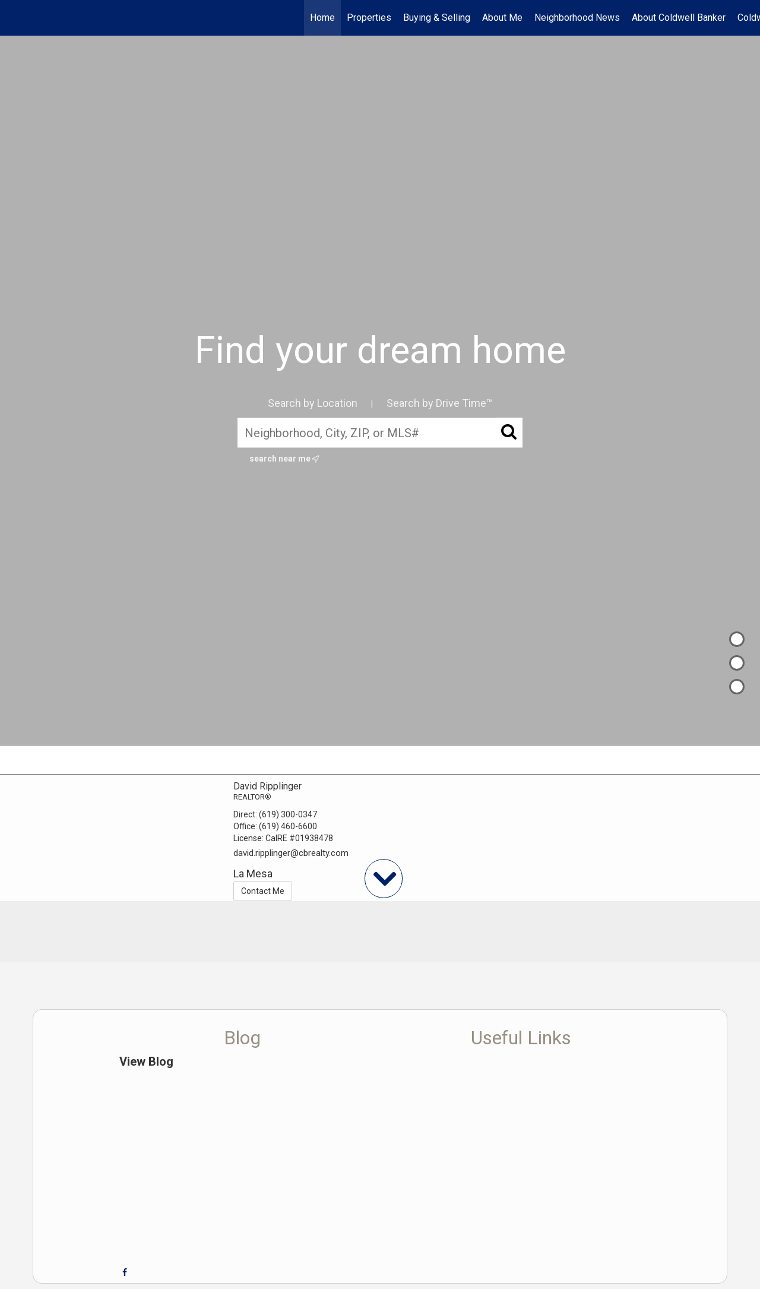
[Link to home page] (15, 18)
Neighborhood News (577, 17)
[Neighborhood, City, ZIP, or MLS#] (380, 432)
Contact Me (262, 891)
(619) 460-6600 (288, 826)
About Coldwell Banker (679, 17)
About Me (502, 17)
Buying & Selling (436, 17)
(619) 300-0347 (288, 814)
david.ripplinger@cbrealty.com (291, 853)
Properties (369, 17)
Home (322, 17)
